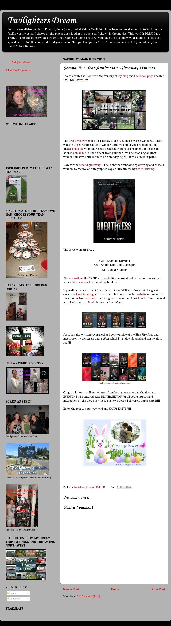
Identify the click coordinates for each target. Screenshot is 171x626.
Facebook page (143, 76)
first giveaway (78, 140)
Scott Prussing (145, 169)
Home (115, 589)
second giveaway (90, 165)
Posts (12, 593)
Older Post (158, 589)
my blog (123, 76)
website (141, 294)
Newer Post (71, 589)
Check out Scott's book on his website (114, 383)
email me (77, 148)
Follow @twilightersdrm (18, 70)
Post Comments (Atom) (88, 596)
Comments (14, 599)
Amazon (91, 298)
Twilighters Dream (41, 21)
